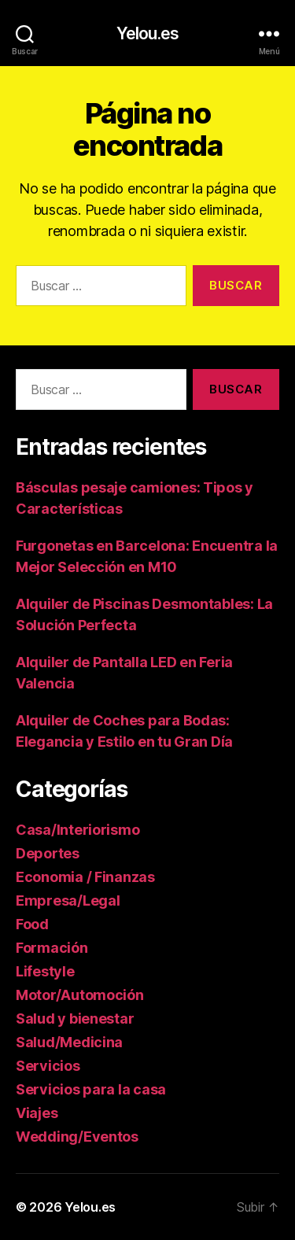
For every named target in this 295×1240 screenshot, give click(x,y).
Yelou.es (147, 33)
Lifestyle (45, 971)
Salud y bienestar (75, 1018)
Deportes (47, 853)
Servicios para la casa (91, 1089)
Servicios (48, 1065)
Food (32, 924)
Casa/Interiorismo (77, 829)
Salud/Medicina (69, 1042)
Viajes (36, 1113)
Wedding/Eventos (77, 1136)
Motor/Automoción (80, 995)
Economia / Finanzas (85, 877)
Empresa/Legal (68, 900)
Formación (52, 947)
